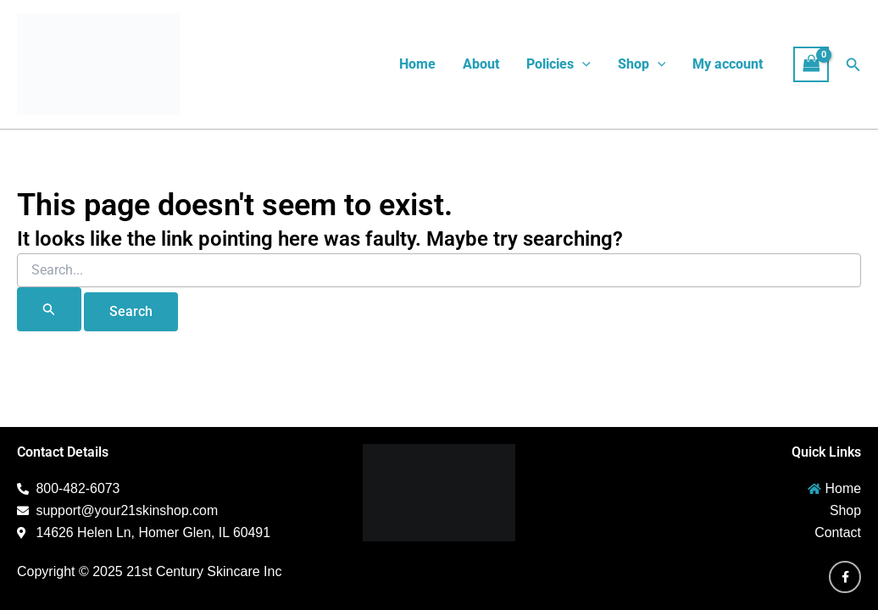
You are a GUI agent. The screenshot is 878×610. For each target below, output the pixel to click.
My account (727, 64)
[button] (582, 64)
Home (417, 64)
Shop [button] (642, 64)
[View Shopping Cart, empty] (811, 64)
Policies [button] (558, 64)
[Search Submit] (49, 309)
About (481, 64)
